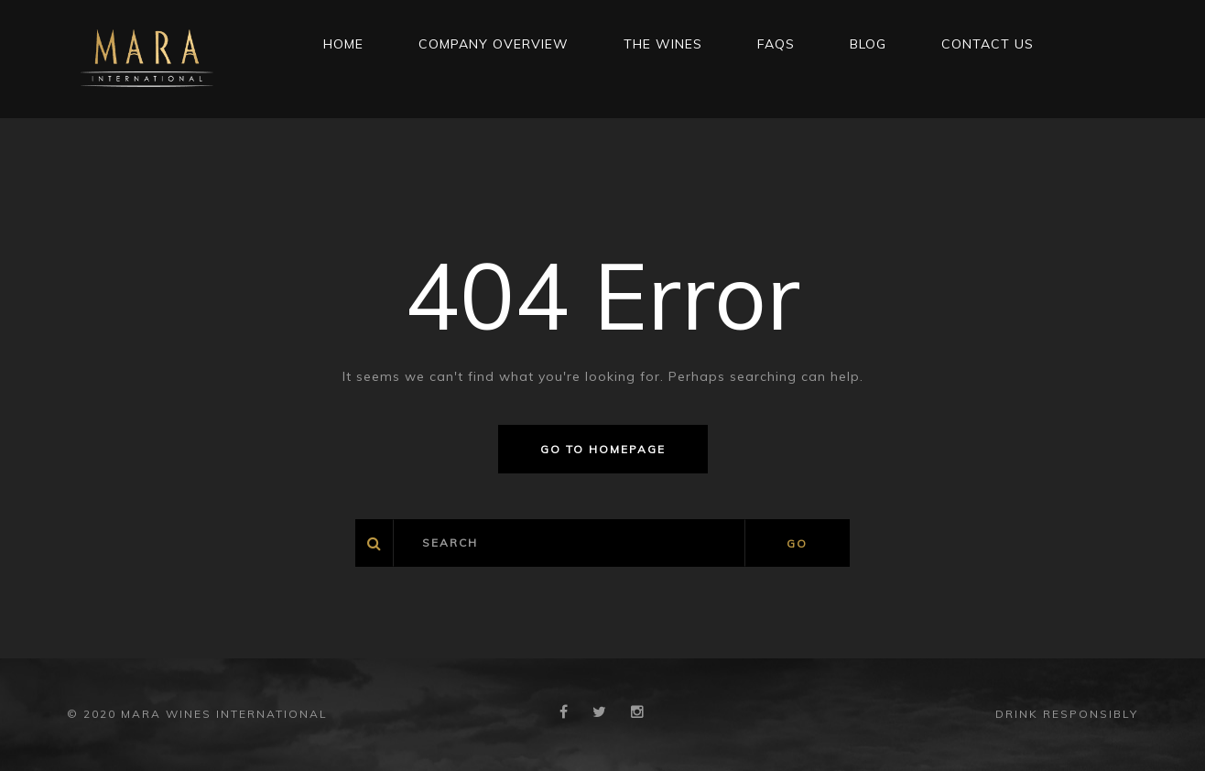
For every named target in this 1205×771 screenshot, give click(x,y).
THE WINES (663, 44)
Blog (868, 44)
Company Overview (493, 44)
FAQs (776, 44)
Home (343, 44)
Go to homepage (603, 449)
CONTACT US (987, 44)
